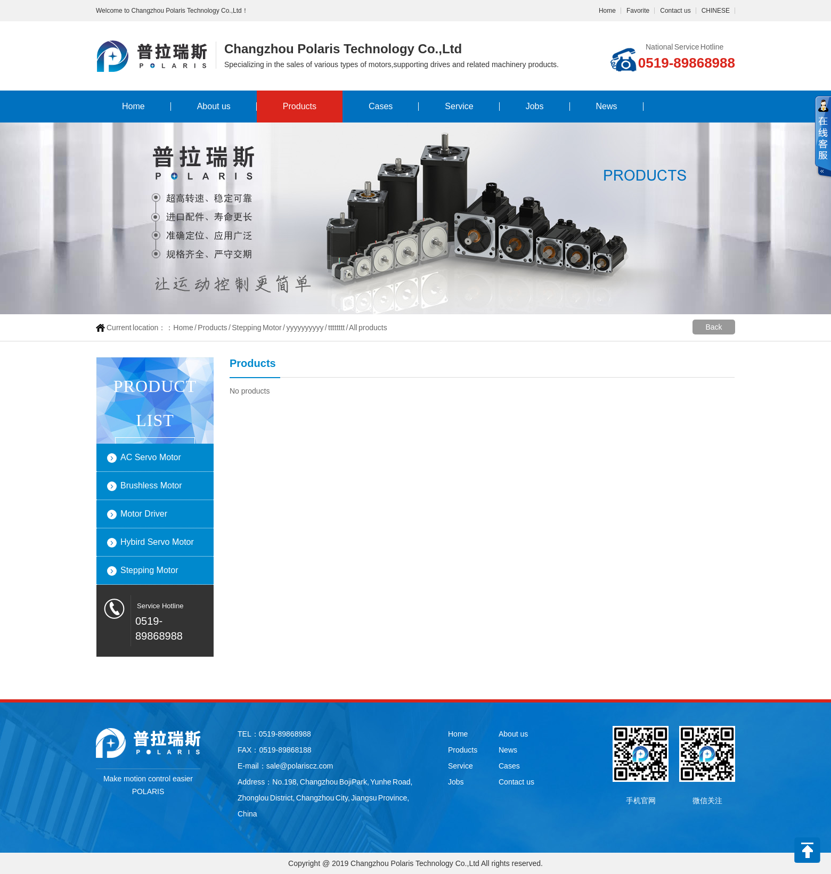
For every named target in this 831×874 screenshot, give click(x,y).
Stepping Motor (256, 327)
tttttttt (336, 327)
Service (459, 106)
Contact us (675, 10)
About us (214, 106)
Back (713, 327)
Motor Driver (143, 513)
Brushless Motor (151, 485)
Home (607, 10)
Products (299, 106)
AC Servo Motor (150, 457)
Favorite (637, 10)
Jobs (535, 106)
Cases (381, 106)
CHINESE (716, 10)
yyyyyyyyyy (304, 327)
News (606, 106)
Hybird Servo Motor (157, 541)
